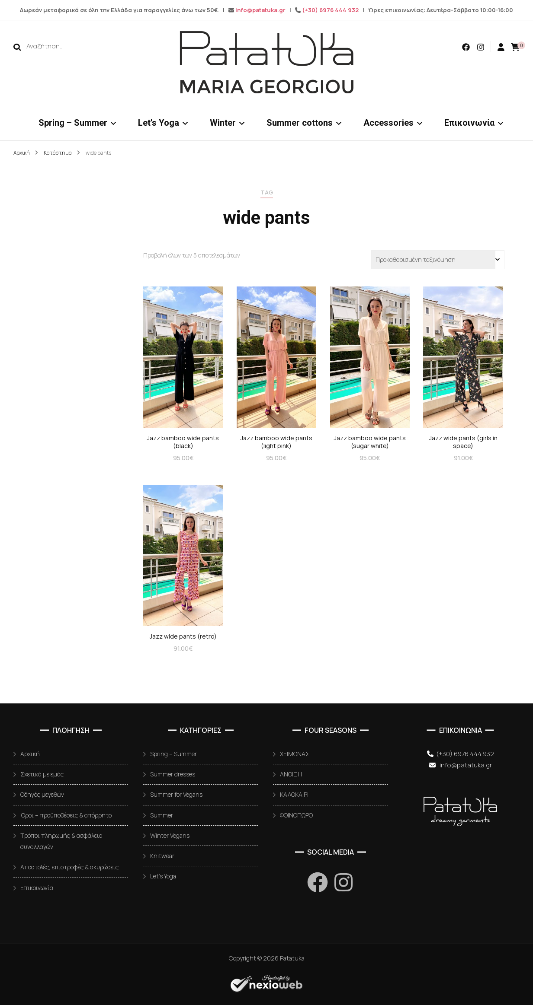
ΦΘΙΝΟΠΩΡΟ (296, 815)
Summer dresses (172, 774)
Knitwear (162, 856)
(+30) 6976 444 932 (330, 10)
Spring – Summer (73, 123)
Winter (223, 123)
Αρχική (30, 754)
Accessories (388, 123)
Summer (161, 815)
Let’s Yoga (158, 123)
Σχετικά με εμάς (42, 774)
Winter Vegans (169, 835)
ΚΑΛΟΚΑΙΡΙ (294, 794)
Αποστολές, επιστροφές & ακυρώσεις (69, 867)
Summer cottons (299, 123)
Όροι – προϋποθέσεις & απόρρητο (66, 815)
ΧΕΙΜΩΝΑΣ (294, 754)
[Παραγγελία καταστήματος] (438, 260)
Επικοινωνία (469, 123)
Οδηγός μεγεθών (42, 794)
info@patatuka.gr (260, 10)
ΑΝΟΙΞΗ (291, 774)
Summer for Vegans (176, 794)
